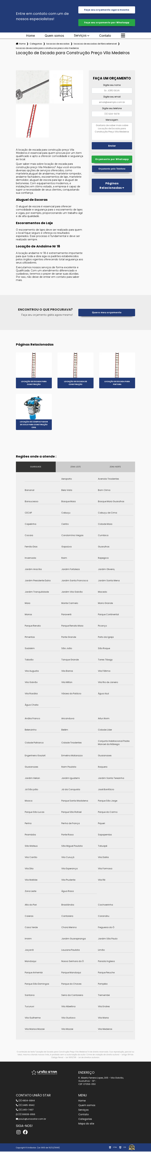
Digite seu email (112, 97)
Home (30, 36)
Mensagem (112, 120)
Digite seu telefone (112, 108)
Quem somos (54, 36)
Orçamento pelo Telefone (112, 170)
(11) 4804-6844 (25, 1101)
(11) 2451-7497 (25, 1110)
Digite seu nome (112, 85)
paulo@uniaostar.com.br (31, 1119)
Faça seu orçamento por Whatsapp (107, 23)
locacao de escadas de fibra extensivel (95, 44)
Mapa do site (86, 1124)
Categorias (36, 44)
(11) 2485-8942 (25, 1105)
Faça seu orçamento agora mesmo (107, 9)
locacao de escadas (57, 44)
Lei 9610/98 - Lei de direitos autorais (82, 1058)
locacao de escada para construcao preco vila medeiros (47, 48)
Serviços (80, 36)
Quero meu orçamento (107, 313)
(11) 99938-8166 (25, 1114)
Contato (105, 36)
